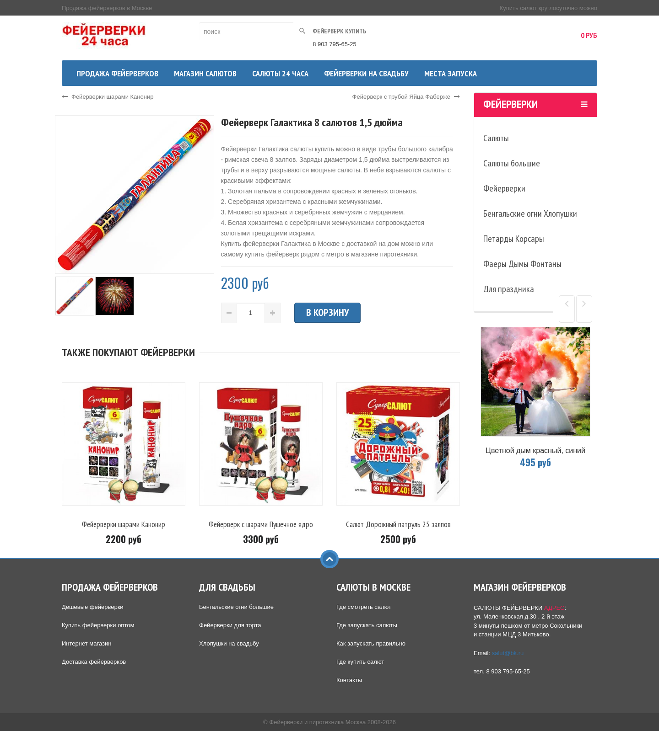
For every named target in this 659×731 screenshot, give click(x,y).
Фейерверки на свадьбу (366, 73)
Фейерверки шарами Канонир (107, 96)
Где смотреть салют (363, 606)
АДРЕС (554, 607)
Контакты (349, 680)
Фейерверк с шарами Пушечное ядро (261, 524)
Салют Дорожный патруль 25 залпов (398, 524)
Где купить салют (360, 661)
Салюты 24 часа (280, 73)
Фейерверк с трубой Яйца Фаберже (406, 96)
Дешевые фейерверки (93, 606)
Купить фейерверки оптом (98, 625)
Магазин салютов (205, 73)
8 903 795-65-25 (334, 44)
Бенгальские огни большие (236, 606)
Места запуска (450, 73)
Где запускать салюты (366, 625)
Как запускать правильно (370, 643)
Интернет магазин (86, 643)
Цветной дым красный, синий (535, 450)
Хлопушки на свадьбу (229, 643)
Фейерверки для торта (230, 625)
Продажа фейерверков (117, 73)
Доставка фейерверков (94, 661)
